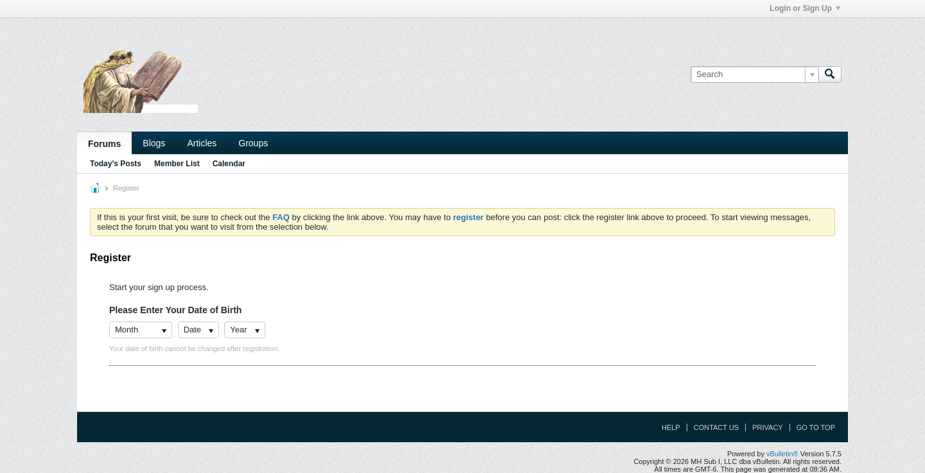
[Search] (754, 74)
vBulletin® (782, 454)
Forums (104, 144)
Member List (177, 163)
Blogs (154, 143)
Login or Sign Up (805, 8)
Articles (201, 143)
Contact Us (716, 427)
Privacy (767, 427)
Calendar (229, 163)
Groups (253, 143)
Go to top (816, 427)
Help (671, 427)
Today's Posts (115, 163)
